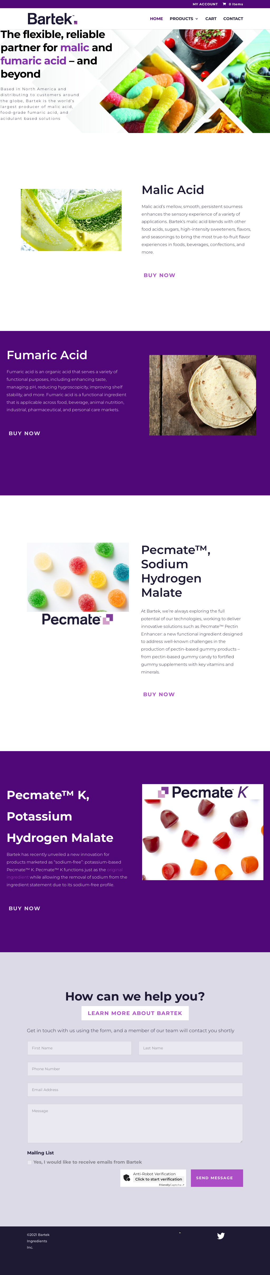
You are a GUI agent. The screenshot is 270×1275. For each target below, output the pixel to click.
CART (210, 19)
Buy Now (160, 275)
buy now (25, 433)
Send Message (214, 1178)
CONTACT (233, 19)
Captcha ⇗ (171, 1185)
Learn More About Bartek (135, 1013)
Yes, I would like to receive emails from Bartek (84, 1162)
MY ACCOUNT (205, 4)
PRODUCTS (181, 19)
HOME (156, 19)
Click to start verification (158, 1179)
